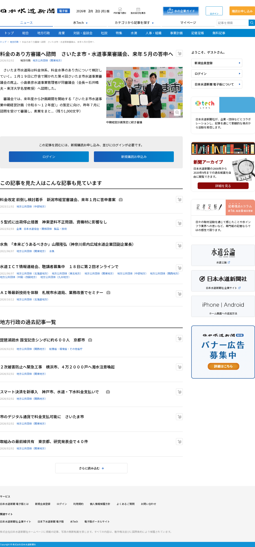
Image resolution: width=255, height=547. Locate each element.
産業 (61, 33)
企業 (19, 228)
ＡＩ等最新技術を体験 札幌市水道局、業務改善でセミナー (51, 292)
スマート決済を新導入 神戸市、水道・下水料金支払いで (51, 391)
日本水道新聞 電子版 (35, 11)
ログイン (214, 13)
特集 (119, 33)
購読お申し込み (242, 11)
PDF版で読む (120, 12)
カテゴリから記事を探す (132, 22)
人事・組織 (154, 33)
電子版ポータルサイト (97, 521)
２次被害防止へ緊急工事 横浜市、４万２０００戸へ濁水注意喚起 (57, 366)
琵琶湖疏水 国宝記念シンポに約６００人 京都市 (42, 339)
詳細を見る (223, 185)
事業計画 (176, 33)
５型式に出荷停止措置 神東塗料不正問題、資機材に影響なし (53, 221)
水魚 (51, 251)
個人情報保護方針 (100, 504)
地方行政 (43, 33)
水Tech (78, 22)
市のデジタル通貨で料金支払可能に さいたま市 (42, 416)
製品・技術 (60, 228)
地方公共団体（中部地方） (32, 206)
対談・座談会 (82, 33)
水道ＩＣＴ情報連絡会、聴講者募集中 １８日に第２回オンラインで (59, 266)
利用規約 (78, 504)
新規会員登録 (203, 63)
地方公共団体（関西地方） (165, 273)
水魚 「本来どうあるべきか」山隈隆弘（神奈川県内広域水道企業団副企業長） (68, 244)
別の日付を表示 (138, 12)
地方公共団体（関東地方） (48, 60)
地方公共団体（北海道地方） (33, 273)
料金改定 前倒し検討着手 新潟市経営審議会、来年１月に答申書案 (58, 199)
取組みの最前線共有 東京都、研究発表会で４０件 (44, 441)
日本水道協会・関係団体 (38, 228)
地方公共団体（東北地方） (67, 273)
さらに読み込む (89, 468)
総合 (25, 33)
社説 (104, 33)
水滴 (134, 33)
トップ (9, 33)
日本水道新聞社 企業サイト (15, 521)
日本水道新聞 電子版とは (14, 504)
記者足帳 (197, 33)
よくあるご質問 (126, 504)
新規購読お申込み (134, 156)
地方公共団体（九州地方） (55, 277)
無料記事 (218, 33)
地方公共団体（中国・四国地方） (19, 277)
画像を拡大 (177, 112)
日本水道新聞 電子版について (214, 84)
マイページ (188, 22)
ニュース (26, 22)
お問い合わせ (148, 504)
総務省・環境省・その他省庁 (65, 349)
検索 (252, 23)
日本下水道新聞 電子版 (51, 521)
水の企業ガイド (184, 11)
